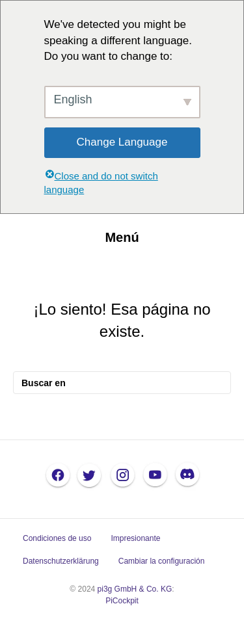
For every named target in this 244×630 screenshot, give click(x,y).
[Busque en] (122, 382)
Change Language (122, 142)
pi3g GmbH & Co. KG (135, 589)
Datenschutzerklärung (61, 561)
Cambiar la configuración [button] (161, 561)
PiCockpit (122, 600)
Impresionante (135, 538)
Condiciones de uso (57, 538)
